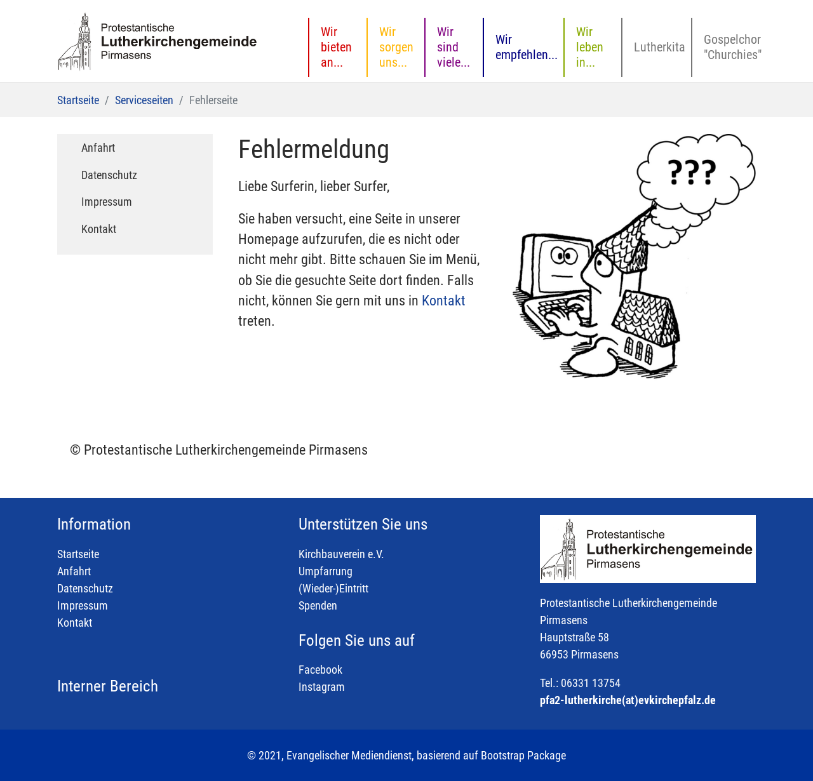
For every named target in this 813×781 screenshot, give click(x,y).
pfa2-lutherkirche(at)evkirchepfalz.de (628, 700)
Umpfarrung (326, 571)
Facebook (320, 669)
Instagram (322, 686)
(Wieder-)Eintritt (333, 588)
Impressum (82, 605)
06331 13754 (591, 683)
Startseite (78, 554)
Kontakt (444, 301)
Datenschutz (85, 588)
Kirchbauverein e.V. (341, 554)
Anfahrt (74, 571)
